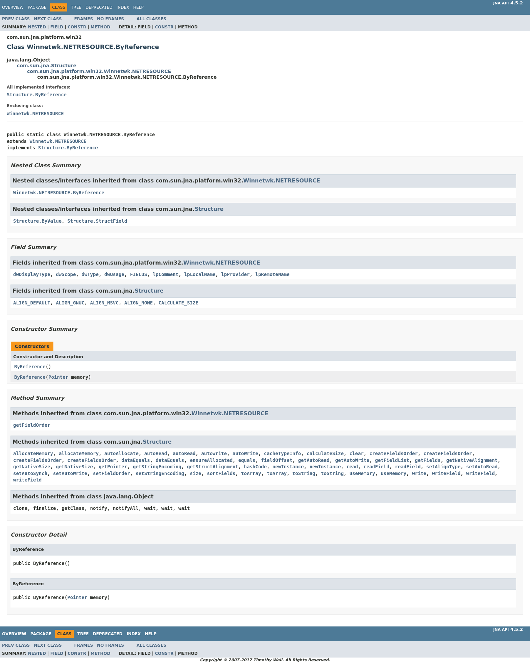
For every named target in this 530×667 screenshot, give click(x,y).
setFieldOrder (111, 473)
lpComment (165, 274)
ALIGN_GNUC (70, 302)
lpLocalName (200, 274)
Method (101, 27)
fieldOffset (276, 460)
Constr (77, 27)
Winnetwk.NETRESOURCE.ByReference (58, 192)
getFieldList (392, 460)
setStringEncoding (160, 473)
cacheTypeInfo (282, 453)
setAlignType (443, 466)
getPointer (113, 466)
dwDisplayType (31, 274)
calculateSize (325, 453)
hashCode (255, 466)
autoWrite (214, 453)
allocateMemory (33, 453)
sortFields (221, 473)
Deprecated (99, 7)
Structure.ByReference (37, 94)
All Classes (151, 19)
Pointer (58, 377)
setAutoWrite (70, 473)
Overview (13, 7)
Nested (37, 27)
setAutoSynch (30, 473)
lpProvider (235, 274)
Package (37, 7)
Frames (83, 19)
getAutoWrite (352, 460)
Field (56, 27)
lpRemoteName (273, 274)
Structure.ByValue (37, 221)
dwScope (66, 274)
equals (247, 460)
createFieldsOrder (393, 453)
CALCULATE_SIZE (178, 302)
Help (138, 7)
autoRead (155, 453)
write (419, 473)
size (195, 473)
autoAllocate (121, 453)
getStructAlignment (212, 466)
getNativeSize (31, 466)
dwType (90, 274)
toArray (251, 473)
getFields (428, 460)
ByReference (30, 366)
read (352, 466)
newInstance (288, 466)
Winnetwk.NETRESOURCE (35, 113)
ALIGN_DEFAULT (31, 302)
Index (123, 7)
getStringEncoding (157, 466)
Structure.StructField (97, 221)
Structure (209, 209)
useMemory (362, 473)
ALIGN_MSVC (104, 302)
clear (357, 453)
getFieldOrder (31, 425)
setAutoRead (482, 466)
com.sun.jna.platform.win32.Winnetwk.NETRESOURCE (99, 71)
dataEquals (135, 460)
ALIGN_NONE (138, 302)
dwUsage (114, 274)
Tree (76, 7)
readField (376, 466)
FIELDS (138, 274)
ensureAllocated (211, 460)
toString (303, 473)
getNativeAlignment (472, 460)
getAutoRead (314, 460)
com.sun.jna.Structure (46, 65)
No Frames (110, 19)
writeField (446, 473)
